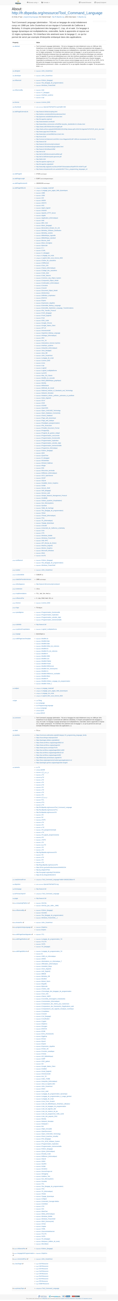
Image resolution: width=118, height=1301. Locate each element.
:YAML (40, 1229)
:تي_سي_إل (42, 772)
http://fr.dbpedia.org (58, 17)
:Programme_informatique (47, 448)
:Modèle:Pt (42, 678)
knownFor (18, 922)
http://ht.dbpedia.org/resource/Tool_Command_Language (54, 807)
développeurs (19, 584)
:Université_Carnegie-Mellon (47, 1201)
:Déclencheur (43, 293)
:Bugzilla (41, 984)
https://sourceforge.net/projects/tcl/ (47, 737)
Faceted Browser (85, 2)
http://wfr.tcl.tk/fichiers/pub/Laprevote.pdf (48, 156)
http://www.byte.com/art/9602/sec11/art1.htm (50, 134)
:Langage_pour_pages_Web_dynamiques (52, 190)
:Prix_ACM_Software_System (48, 1141)
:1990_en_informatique (46, 956)
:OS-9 (40, 400)
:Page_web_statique (45, 420)
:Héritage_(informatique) (46, 335)
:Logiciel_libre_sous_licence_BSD (49, 258)
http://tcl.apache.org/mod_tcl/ (45, 161)
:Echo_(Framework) (45, 1034)
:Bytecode (42, 245)
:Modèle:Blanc (43, 676)
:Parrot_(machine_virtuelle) (47, 1136)
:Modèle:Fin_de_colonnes (46, 651)
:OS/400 (41, 405)
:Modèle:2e (42, 638)
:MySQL (41, 383)
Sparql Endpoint (100, 2)
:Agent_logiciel (43, 208)
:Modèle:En (42, 648)
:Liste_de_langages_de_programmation (51, 1106)
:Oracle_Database (44, 415)
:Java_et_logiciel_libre (45, 1084)
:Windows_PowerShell (45, 85)
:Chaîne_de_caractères (46, 260)
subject (16, 688)
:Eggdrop (41, 1036)
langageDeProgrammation (24, 1253)
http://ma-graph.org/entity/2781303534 (48, 872)
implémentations (20, 593)
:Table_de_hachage (45, 508)
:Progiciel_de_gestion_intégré (48, 433)
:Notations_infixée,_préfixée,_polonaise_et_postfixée (55, 395)
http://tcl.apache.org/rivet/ (44, 119)
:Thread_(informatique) (46, 515)
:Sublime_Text (43, 1176)
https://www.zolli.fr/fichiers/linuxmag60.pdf (49, 126)
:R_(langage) (42, 458)
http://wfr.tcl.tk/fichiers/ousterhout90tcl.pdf (49, 154)
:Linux (40, 363)
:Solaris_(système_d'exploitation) (49, 500)
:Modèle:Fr (42, 653)
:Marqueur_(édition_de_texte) (48, 1241)
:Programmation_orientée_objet (48, 443)
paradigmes (18, 612)
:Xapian (41, 1226)
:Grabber (41, 1069)
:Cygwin (41, 1021)
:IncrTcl (41, 555)
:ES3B (40, 1031)
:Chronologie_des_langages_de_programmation (53, 991)
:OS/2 (40, 403)
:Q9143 (40, 713)
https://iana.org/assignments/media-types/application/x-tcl (54, 760)
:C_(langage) (42, 92)
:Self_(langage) (43, 490)
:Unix (40, 530)
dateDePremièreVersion (22, 579)
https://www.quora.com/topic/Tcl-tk (47, 747)
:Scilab (40, 485)
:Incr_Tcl (41, 340)
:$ (39, 954)
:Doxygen (41, 1026)
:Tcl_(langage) (43, 946)
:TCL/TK (41, 941)
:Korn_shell (42, 1091)
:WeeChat (42, 1211)
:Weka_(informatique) (45, 1214)
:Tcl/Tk (41, 820)
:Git (39, 1064)
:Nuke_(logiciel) (43, 398)
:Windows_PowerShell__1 (47, 918)
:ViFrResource (42, 1273)
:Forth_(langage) (44, 313)
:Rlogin (41, 465)
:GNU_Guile (42, 320)
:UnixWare (42, 1204)
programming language (31, 17)
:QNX (40, 453)
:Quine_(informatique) (45, 1151)
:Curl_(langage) (43, 1016)
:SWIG (40, 1161)
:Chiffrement (42, 263)
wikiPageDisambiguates (22, 934)
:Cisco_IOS (42, 265)
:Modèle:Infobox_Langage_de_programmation (53, 681)
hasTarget (18, 1263)
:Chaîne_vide (43, 989)
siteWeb (17, 624)
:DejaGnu (41, 927)
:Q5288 (40, 770)
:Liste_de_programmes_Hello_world (50, 1114)
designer (16, 71)
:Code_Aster (42, 273)
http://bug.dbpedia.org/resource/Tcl (47, 865)
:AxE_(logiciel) (43, 971)
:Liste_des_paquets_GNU (46, 1116)
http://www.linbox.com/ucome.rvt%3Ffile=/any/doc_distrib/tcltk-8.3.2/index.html (60, 124)
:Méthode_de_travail (45, 388)
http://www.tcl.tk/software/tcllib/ (45, 149)
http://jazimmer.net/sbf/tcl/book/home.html (49, 116)
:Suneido (41, 913)
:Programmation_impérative (47, 440)
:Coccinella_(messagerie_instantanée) (50, 999)
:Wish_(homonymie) (45, 1221)
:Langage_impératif (45, 188)
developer (17, 75)
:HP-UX (41, 328)
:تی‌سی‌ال (41, 797)
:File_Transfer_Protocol (46, 310)
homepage (17, 889)
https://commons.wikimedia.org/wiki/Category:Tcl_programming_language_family (61, 735)
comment (17, 718)
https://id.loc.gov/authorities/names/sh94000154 (51, 867)
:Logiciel (41, 368)
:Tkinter (41, 1194)
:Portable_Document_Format (47, 428)
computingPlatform (21, 903)
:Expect (41, 300)
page (15, 898)
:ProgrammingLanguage (44, 705)
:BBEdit (41, 974)
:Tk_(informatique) (44, 520)
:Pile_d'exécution (44, 425)
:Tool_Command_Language (47, 893)
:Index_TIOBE (43, 1079)
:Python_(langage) (44, 80)
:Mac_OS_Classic (44, 375)
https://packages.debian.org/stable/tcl (47, 740)
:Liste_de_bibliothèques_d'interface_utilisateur (53, 1104)
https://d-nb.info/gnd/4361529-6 (46, 875)
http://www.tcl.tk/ (41, 141)
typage (16, 634)
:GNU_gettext (43, 1061)
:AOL (40, 205)
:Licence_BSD (43, 102)
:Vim (40, 1209)
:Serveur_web (43, 493)
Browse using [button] (33, 2)
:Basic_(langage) (44, 225)
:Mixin (40, 553)
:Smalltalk (41, 498)
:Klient (40, 1089)
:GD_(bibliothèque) (44, 1056)
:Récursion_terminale (45, 470)
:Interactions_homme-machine (48, 343)
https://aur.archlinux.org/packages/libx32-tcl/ (50, 752)
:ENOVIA (41, 298)
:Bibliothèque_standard (46, 238)
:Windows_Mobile (44, 535)
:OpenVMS (42, 408)
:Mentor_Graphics (44, 548)
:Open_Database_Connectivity (48, 413)
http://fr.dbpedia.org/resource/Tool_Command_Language (57, 13)
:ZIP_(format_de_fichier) (46, 543)
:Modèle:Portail (43, 663)
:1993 (40, 195)
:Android (41, 210)
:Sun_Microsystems (45, 503)
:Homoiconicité (43, 330)
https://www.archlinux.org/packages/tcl (48, 745)
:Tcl (38, 767)
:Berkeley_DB (43, 976)
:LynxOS (41, 373)
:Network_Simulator (45, 393)
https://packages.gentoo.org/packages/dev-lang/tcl (52, 762)
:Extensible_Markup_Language (48, 305)
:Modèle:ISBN (43, 656)
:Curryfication (43, 1019)
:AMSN (41, 200)
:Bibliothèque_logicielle (46, 235)
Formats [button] (45, 2)
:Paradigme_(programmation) (48, 423)
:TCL (40, 800)
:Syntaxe (41, 505)
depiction (16, 884)
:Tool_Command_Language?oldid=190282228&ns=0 (55, 879)
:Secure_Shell (43, 488)
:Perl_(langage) (43, 1139)
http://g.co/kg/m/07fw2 (43, 870)
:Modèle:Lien (42, 658)
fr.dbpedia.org (81, 17)
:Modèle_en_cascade (45, 378)
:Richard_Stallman (44, 463)
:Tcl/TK (41, 840)
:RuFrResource (42, 1276)
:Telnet (40, 513)
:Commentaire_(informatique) (48, 1001)
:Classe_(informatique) (45, 268)
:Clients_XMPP (43, 996)
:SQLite (41, 480)
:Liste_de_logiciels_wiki (46, 1109)
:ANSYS (41, 203)
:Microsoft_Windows (45, 550)
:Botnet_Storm (43, 981)
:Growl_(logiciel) (43, 1071)
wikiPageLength (19, 178)
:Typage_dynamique (45, 523)
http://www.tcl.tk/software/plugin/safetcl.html (49, 146)
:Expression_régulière (45, 303)
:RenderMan (42, 460)
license (16, 102)
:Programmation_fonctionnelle (48, 438)
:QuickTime (42, 455)
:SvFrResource (42, 1263)
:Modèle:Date (43, 641)
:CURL (40, 250)
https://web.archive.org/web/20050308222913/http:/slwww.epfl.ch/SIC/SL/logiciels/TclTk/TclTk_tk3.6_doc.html (70, 129)
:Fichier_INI (42, 1049)
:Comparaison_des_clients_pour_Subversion (52, 1004)
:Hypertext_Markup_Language (48, 333)
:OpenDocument (44, 1131)
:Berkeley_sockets (44, 233)
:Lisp (40, 97)
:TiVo (40, 518)
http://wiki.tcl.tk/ (41, 159)
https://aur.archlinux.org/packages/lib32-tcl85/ (50, 750)
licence (17, 603)
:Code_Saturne (43, 275)
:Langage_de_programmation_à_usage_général (53, 1096)
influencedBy (18, 90)
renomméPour (20, 1259)
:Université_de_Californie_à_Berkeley (50, 528)
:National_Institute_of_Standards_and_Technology (54, 390)
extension (17, 589)
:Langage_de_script (45, 255)
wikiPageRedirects (21, 939)
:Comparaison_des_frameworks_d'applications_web (55, 1006)
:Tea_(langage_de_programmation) (49, 83)
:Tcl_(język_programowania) (47, 835)
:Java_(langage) (43, 350)
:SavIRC (41, 1164)
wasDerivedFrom (19, 879)
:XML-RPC (42, 540)
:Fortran (41, 1054)
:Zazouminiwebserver (45, 1231)
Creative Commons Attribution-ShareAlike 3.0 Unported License (76, 1298)
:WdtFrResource (42, 1283)
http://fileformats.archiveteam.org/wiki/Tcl (49, 757)
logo (16, 607)
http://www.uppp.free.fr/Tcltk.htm (46, 131)
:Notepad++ (42, 1124)
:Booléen (41, 979)
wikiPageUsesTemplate (22, 638)
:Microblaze (42, 1244)
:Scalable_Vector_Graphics (47, 483)
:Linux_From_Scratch (45, 1101)
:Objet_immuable (44, 1129)
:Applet (41, 215)
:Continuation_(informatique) (47, 283)
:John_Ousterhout (44, 71)
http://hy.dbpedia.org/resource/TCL (47, 810)
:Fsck (40, 318)
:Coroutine (42, 285)
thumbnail (17, 107)
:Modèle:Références (45, 666)
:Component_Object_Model (47, 280)
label (15, 730)
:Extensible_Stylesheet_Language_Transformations (55, 308)
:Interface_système (44, 95)
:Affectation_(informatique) (47, 964)
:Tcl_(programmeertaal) (46, 830)
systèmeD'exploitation (21, 629)
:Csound (41, 288)
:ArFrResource (42, 1268)
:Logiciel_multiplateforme (46, 370)
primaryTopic (19, 1288)
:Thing (39, 700)
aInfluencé (18, 560)
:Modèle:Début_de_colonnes (47, 646)
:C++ (40, 248)
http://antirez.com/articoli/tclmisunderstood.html (51, 114)
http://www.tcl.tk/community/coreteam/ (48, 144)
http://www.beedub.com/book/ (45, 121)
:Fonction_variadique (45, 1051)
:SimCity (41, 903)
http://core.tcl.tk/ (41, 136)
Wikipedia (44, 1298)
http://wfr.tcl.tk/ (40, 151)
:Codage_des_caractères (46, 270)
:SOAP (41, 478)
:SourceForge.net (44, 1171)
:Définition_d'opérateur (45, 295)
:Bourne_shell (43, 240)
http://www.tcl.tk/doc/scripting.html (46, 111)
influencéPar (18, 598)
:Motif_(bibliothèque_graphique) (48, 380)
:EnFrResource (42, 1278)
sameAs (16, 767)
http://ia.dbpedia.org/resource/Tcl (46, 812)
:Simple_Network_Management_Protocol (51, 495)
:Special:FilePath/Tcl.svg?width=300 (51, 107)
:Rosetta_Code (43, 1154)
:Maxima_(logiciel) (44, 545)
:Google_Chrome (44, 323)
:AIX (40, 198)
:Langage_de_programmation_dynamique (51, 1094)
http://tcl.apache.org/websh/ (44, 164)
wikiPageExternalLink (20, 111)
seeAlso (16, 735)
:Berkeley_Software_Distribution (48, 230)
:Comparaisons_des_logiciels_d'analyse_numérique (55, 1009)
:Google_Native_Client (45, 325)
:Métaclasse (42, 385)
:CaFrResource (42, 1271)
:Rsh (40, 468)
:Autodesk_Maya (44, 966)
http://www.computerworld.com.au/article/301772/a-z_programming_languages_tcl (61, 169)
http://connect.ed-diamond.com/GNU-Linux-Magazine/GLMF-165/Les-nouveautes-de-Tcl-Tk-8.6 (66, 139)
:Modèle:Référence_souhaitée (48, 673)
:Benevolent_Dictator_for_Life (48, 228)
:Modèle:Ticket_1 (44, 683)
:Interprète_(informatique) (46, 348)
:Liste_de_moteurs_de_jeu (47, 1111)
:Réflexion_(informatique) (46, 473)
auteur (16, 570)
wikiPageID (17, 174)
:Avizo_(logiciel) (43, 969)
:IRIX (40, 338)
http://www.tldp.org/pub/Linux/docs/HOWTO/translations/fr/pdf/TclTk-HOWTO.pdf (61, 166)
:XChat (41, 1224)
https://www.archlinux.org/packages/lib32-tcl (50, 742)
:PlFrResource (42, 1281)
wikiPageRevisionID (20, 183)
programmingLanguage (22, 927)
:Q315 (40, 710)
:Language (40, 703)
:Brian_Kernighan (44, 243)
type (15, 700)
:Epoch (41, 1041)
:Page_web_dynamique (46, 418)
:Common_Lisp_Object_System (48, 278)
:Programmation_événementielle (49, 445)
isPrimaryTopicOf (19, 893)
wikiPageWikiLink (19, 188)
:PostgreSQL (42, 430)
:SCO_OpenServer (44, 475)
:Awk (40, 90)
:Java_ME (42, 353)
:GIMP (40, 1059)
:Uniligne (41, 1199)
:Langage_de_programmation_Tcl (49, 939)
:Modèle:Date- (43, 643)
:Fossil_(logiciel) (43, 315)
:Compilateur (42, 1011)
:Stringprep (42, 1174)
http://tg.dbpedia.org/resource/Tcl (46, 852)
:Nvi (40, 1126)
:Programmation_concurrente (48, 435)
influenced (17, 80)
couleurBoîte (18, 574)
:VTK (40, 533)
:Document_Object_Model (47, 290)
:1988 (40, 193)
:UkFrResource (42, 1266)
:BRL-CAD (42, 223)
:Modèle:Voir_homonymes (47, 668)
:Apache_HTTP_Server (46, 213)
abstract (16, 46)
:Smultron (41, 1169)
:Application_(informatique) (47, 218)
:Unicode (41, 525)
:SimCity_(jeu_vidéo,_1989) (47, 905)
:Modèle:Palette (43, 661)
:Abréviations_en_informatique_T (49, 961)
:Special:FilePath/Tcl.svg (47, 884)
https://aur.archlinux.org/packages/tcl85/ (48, 755)
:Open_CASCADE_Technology (48, 410)
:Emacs (41, 1039)
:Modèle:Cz (42, 671)
